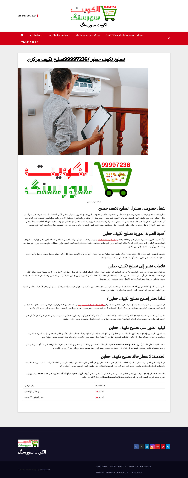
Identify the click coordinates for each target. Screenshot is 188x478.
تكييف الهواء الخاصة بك (108, 239)
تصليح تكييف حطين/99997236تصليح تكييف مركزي (76, 59)
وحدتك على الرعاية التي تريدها (91, 304)
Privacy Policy (29, 42)
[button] (169, 38)
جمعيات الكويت (35, 35)
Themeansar (45, 470)
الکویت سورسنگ (94, 25)
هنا (97, 391)
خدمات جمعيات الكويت (59, 35)
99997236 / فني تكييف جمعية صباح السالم (124, 35)
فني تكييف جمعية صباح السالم (87, 35)
